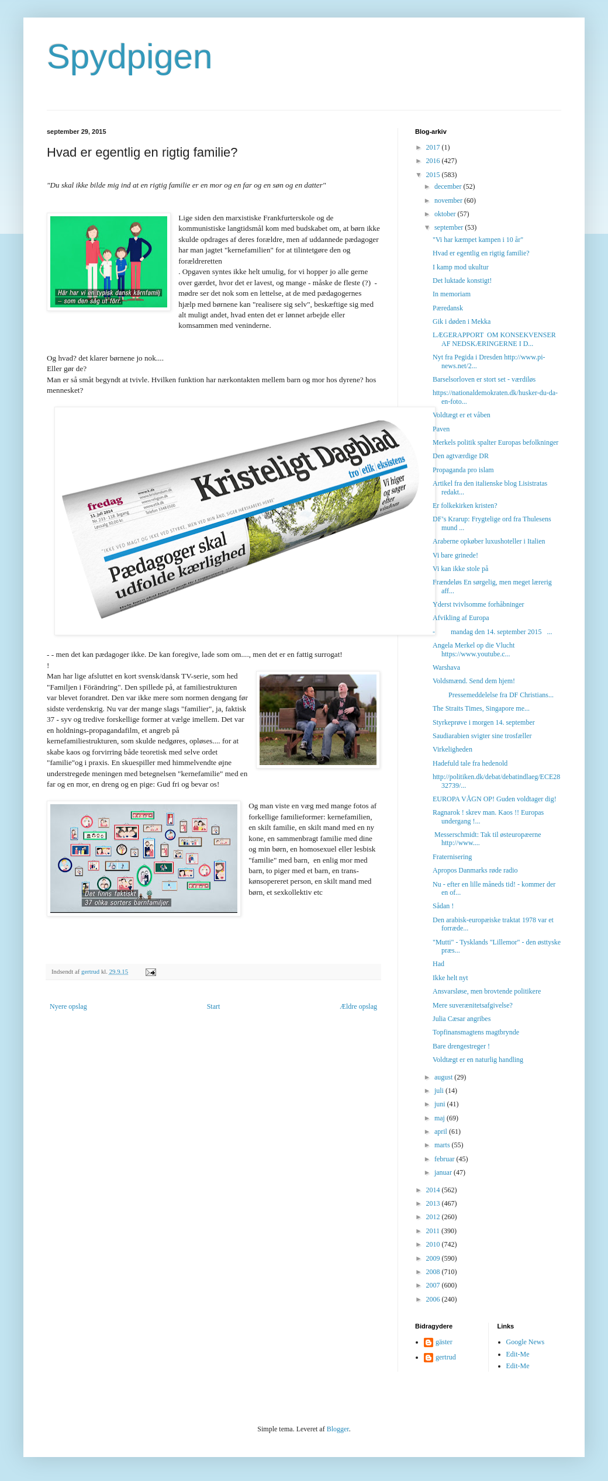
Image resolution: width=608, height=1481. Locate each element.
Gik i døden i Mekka (461, 321)
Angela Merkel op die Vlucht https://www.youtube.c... (473, 649)
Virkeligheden (452, 749)
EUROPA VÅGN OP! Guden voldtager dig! (495, 799)
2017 (434, 147)
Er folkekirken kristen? (465, 505)
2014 (434, 1190)
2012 (434, 1217)
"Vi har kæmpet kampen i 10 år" (478, 240)
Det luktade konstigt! (462, 280)
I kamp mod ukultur (461, 267)
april (441, 1131)
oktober (446, 214)
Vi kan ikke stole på (460, 569)
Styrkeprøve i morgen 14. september (484, 722)
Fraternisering (452, 857)
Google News (525, 1342)
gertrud (446, 1357)
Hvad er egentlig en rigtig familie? (481, 253)
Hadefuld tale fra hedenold (470, 763)
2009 (434, 1258)
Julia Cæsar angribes (461, 1019)
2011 (434, 1231)
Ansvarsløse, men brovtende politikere (487, 991)
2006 (434, 1299)
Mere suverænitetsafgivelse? (473, 1005)
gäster (444, 1342)
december (449, 186)
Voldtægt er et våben (461, 415)
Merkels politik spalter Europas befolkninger (495, 442)
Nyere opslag (68, 1006)
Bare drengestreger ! (461, 1046)
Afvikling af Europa (461, 618)
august (444, 1077)
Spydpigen (130, 56)
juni (440, 1104)
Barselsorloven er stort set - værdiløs (484, 379)
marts (443, 1145)
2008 (434, 1272)
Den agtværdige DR (461, 456)
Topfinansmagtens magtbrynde (476, 1032)
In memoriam (452, 294)
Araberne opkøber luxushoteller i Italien (489, 541)
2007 (434, 1285)
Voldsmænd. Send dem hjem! (474, 681)
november (449, 200)
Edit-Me (518, 1354)
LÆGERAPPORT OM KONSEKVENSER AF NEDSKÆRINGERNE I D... (494, 339)
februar (445, 1159)
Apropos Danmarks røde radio (475, 870)
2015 (434, 175)
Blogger (338, 1429)
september (449, 227)
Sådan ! (443, 906)
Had (438, 964)
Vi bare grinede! (455, 555)
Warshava (446, 667)
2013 (434, 1203)
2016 (434, 161)
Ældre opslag (358, 1006)
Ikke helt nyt (450, 978)
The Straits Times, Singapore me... (481, 708)
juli (439, 1090)
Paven (441, 429)
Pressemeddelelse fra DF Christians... (493, 695)
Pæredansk (448, 308)
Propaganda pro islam (463, 470)
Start (213, 1006)
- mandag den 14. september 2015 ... (492, 632)
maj (440, 1118)
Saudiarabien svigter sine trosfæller (482, 736)
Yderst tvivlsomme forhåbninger (478, 604)
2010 (434, 1244)
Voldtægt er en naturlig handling (478, 1060)
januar (444, 1172)
